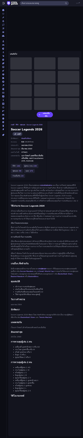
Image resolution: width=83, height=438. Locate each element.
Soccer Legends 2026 (35, 125)
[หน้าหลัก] (3, 10)
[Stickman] (3, 52)
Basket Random (17, 276)
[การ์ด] (3, 59)
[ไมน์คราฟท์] (3, 104)
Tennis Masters (45, 317)
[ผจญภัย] (3, 82)
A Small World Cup (45, 271)
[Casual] (3, 41)
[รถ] (3, 115)
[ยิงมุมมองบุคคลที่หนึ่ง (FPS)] (3, 111)
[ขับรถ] (3, 67)
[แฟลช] (3, 96)
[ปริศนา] (3, 78)
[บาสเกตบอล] (3, 74)
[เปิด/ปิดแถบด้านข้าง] (3, 3)
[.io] (3, 48)
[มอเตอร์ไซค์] (3, 100)
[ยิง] (3, 107)
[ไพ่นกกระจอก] (3, 89)
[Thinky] (3, 56)
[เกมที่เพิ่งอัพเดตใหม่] (3, 25)
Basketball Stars (65, 274)
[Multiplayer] (3, 32)
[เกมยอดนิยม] (3, 21)
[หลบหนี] (3, 122)
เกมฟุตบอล (42, 269)
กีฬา (17, 125)
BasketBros (33, 276)
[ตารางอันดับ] (3, 36)
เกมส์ (12, 125)
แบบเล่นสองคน (46, 185)
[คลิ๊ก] (3, 70)
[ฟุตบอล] (3, 93)
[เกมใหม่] (3, 17)
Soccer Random (26, 271)
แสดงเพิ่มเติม (44, 114)
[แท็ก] (3, 135)
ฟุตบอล (22, 125)
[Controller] (3, 45)
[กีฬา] (3, 63)
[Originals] (3, 28)
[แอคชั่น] (3, 129)
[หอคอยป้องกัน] (3, 126)
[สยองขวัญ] (3, 118)
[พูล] (3, 85)
